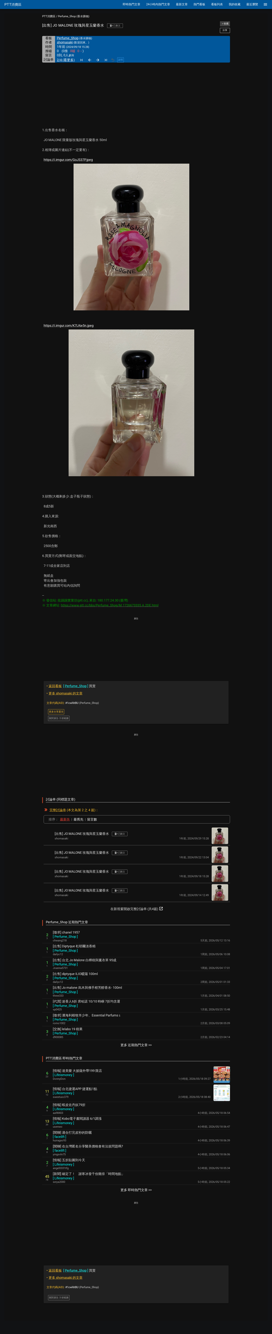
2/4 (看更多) (66, 60)
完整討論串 (58, 810)
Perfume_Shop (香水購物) (73, 16)
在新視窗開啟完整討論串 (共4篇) (136, 908)
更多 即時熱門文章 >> (136, 1190)
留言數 (92, 819)
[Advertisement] (136, 90)
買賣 (71, 686)
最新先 (65, 819)
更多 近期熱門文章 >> (136, 1045)
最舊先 (78, 819)
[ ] (65, 936)
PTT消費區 (48, 16)
